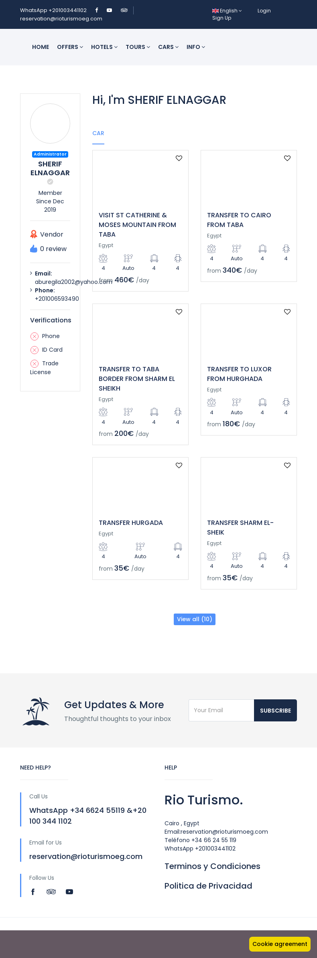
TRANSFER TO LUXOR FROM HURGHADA (239, 374)
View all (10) (194, 619)
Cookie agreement (279, 944)
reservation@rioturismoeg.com (61, 18)
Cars (168, 47)
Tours (138, 47)
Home (40, 47)
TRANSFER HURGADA (131, 522)
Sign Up (221, 17)
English (227, 10)
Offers (70, 47)
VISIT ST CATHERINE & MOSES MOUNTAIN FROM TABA (137, 225)
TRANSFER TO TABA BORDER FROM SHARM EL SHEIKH (137, 379)
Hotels (104, 47)
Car (98, 133)
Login (264, 10)
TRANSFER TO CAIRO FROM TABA (239, 220)
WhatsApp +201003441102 (54, 10)
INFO (196, 47)
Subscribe (275, 711)
